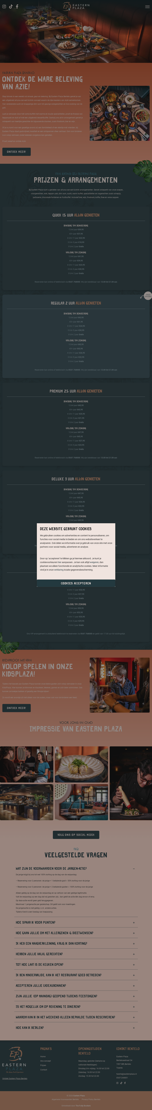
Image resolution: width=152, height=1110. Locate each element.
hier (59, 562)
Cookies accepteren (76, 583)
